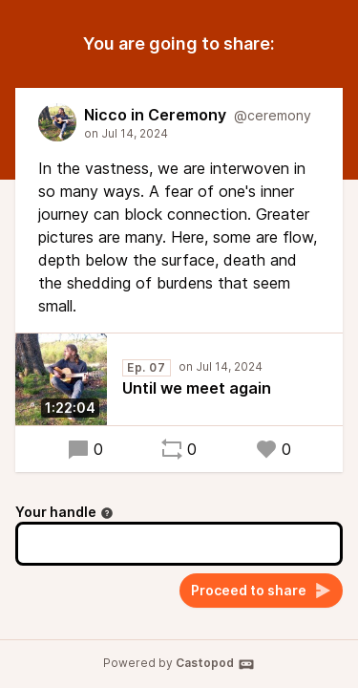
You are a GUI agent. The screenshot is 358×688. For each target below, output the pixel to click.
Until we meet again (196, 388)
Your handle (64, 512)
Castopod (215, 664)
